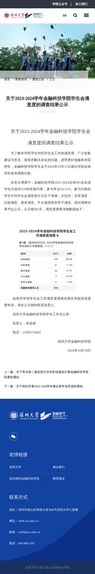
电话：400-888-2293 (21, 543)
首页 (7, 79)
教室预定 (59, 478)
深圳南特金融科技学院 (24, 478)
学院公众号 (59, 4)
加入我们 (81, 4)
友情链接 (18, 454)
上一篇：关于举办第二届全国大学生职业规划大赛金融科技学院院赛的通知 (46, 374)
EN (64, 15)
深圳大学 (15, 467)
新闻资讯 (21, 79)
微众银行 (59, 467)
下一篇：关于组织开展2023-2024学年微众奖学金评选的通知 (43, 386)
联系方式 (18, 497)
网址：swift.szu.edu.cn (24, 521)
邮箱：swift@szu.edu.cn (24, 532)
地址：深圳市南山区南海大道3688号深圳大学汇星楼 (43, 509)
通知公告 (38, 79)
